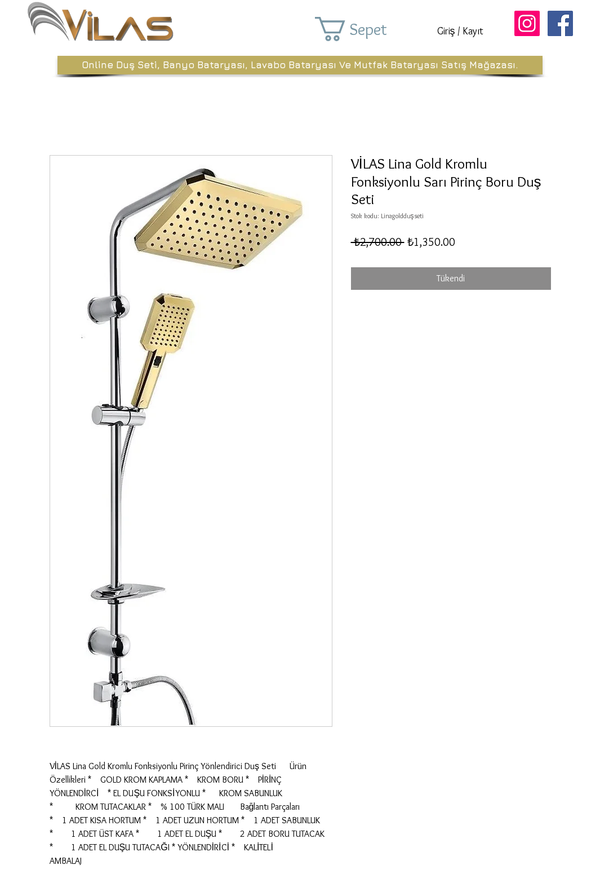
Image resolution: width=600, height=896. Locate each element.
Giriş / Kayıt (460, 31)
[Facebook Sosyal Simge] (560, 23)
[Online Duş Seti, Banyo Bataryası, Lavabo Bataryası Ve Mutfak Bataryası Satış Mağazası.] (300, 65)
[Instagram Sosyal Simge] (527, 23)
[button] (367, 29)
